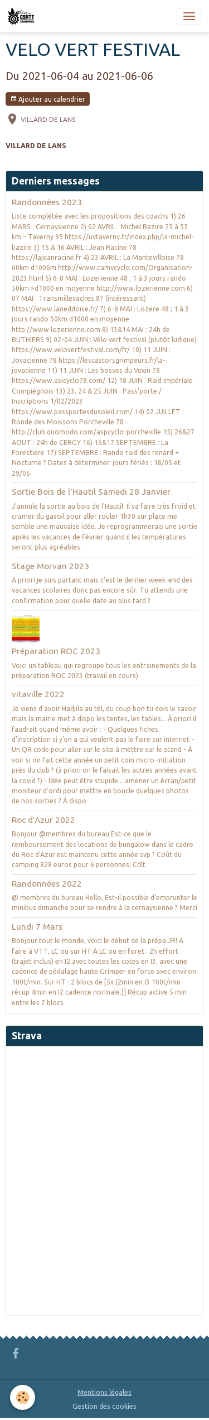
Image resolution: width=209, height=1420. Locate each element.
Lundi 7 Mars (37, 926)
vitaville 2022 (38, 694)
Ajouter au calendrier (47, 99)
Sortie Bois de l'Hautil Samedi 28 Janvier (91, 491)
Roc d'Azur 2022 (43, 820)
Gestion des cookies (104, 1406)
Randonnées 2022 (47, 883)
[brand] (23, 16)
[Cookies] (22, 1397)
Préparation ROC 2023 (56, 651)
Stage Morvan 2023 (50, 566)
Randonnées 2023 (47, 202)
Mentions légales (104, 1392)
